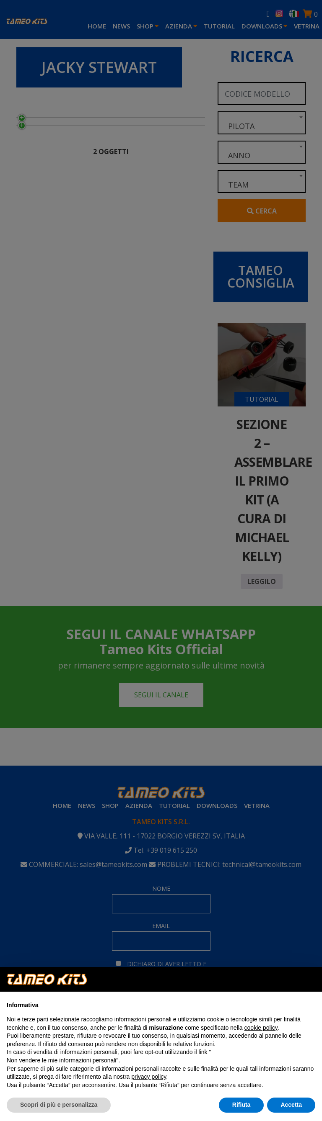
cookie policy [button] (261, 1027)
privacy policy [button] (148, 1076)
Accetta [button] (291, 1104)
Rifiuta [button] (241, 1104)
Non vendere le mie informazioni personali (61, 1060)
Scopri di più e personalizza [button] (58, 1104)
